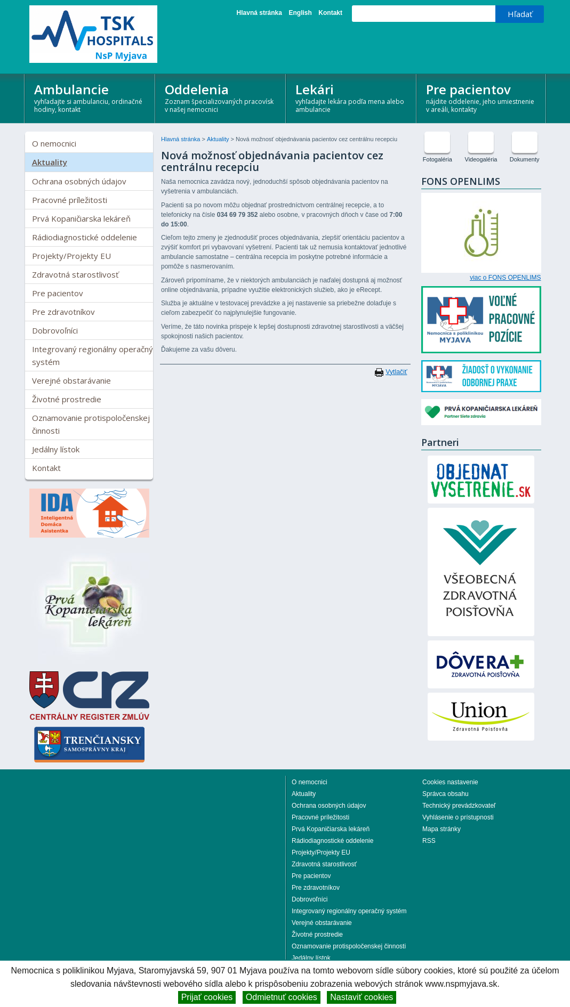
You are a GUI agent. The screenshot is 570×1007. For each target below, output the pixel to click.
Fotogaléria (437, 159)
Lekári (351, 97)
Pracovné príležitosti (69, 199)
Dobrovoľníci (55, 330)
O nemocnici (54, 143)
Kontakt (330, 13)
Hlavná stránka (259, 13)
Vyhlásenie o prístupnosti (458, 817)
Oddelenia (220, 97)
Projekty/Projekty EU (71, 255)
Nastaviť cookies (361, 997)
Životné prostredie (66, 399)
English (299, 13)
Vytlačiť (396, 372)
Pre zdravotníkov (63, 311)
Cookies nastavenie (450, 782)
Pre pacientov (481, 97)
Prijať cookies (207, 997)
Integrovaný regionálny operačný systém (92, 355)
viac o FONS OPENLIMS (505, 277)
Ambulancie (90, 97)
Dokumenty (525, 159)
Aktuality (49, 162)
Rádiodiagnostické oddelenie (84, 237)
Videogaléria (481, 159)
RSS (429, 840)
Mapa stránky (441, 829)
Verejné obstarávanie (71, 380)
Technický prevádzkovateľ (459, 805)
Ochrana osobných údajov (79, 181)
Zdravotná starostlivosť (75, 274)
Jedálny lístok (55, 449)
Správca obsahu (445, 794)
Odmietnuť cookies (281, 997)
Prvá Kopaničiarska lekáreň (81, 218)
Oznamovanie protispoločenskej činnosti (91, 424)
